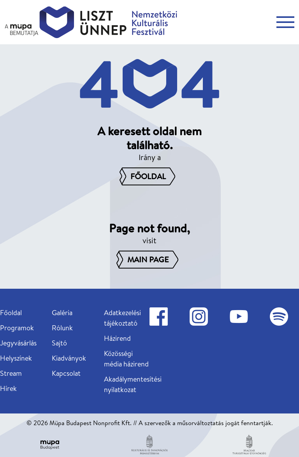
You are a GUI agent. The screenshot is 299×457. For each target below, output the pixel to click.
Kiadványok (69, 358)
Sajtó (59, 343)
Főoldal (11, 312)
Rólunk (62, 328)
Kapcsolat (66, 373)
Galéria (62, 312)
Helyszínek (16, 358)
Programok (17, 328)
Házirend (117, 338)
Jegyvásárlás (18, 343)
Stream (11, 373)
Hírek (8, 388)
